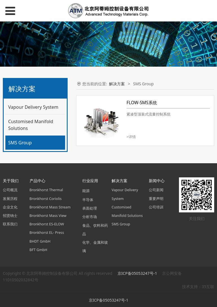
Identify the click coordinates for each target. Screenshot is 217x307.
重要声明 (156, 198)
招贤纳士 (10, 215)
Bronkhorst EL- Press (47, 232)
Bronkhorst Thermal (46, 190)
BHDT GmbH (40, 241)
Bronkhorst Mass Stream (50, 207)
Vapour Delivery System (33, 107)
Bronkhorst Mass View (48, 215)
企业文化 (10, 207)
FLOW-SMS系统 (142, 103)
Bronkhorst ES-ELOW (47, 224)
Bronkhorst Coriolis (46, 198)
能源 (86, 190)
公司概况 (10, 190)
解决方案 (117, 83)
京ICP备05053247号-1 (138, 273)
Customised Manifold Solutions (30, 124)
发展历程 (10, 198)
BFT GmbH (38, 249)
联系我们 (10, 224)
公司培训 (156, 207)
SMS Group (20, 143)
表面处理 (89, 208)
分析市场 (89, 216)
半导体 (87, 199)
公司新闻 (156, 190)
